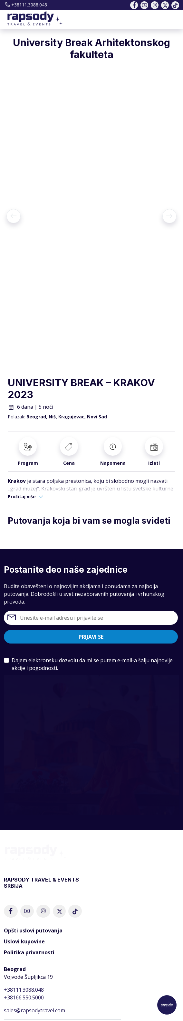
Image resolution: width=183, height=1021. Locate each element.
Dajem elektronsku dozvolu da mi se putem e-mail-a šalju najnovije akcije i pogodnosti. (92, 664)
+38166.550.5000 (24, 997)
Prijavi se (91, 636)
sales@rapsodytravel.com (34, 1010)
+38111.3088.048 (25, 5)
